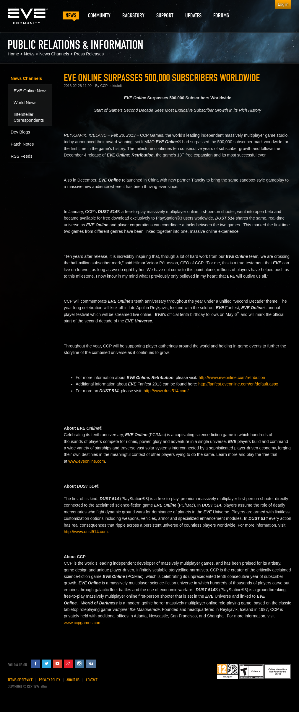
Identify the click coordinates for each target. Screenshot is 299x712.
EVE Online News (30, 90)
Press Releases (89, 54)
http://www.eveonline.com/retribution (232, 377)
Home (13, 54)
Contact (92, 680)
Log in (283, 4)
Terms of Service (20, 680)
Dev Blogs (20, 132)
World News (25, 102)
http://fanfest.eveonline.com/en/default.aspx (238, 384)
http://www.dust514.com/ (166, 390)
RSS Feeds (21, 156)
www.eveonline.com (87, 461)
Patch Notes (22, 144)
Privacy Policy (49, 680)
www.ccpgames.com (82, 622)
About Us (72, 680)
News (29, 54)
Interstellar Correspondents (29, 117)
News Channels (54, 54)
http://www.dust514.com (86, 531)
